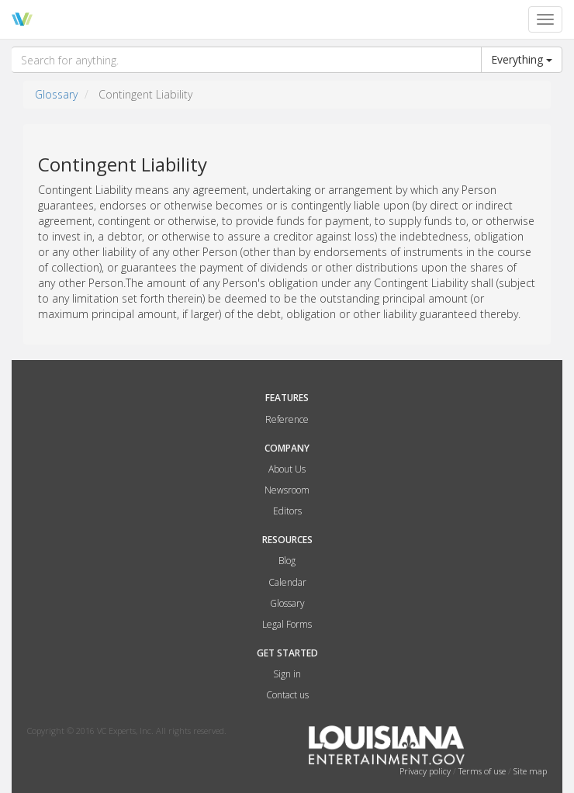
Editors (287, 511)
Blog (287, 560)
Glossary (56, 94)
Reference (287, 419)
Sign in (287, 673)
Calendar (287, 582)
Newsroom (287, 490)
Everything (521, 59)
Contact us (287, 694)
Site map (530, 771)
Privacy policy (426, 771)
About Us (287, 469)
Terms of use (483, 771)
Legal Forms (287, 624)
